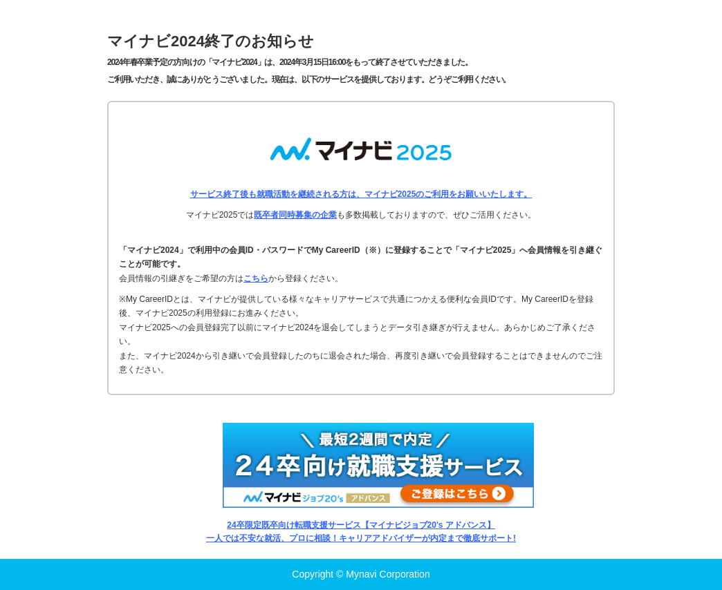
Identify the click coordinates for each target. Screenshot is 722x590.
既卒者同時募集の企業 (295, 215)
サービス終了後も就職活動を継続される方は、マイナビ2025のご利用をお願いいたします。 (361, 194)
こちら (255, 278)
